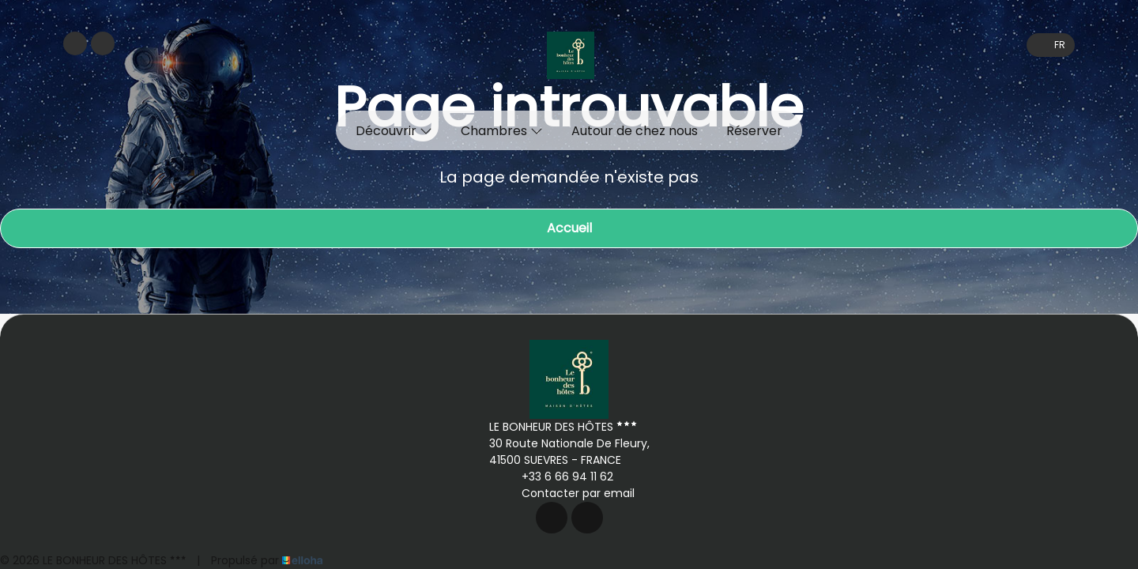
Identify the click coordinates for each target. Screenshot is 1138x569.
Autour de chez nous (634, 131)
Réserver (754, 131)
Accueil (569, 228)
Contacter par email (569, 493)
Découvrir (394, 131)
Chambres (502, 131)
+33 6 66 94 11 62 (558, 476)
